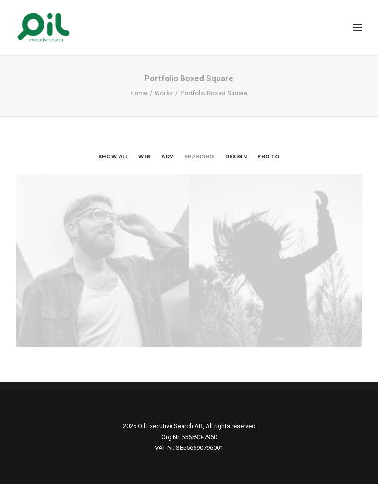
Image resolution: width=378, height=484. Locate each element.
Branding (199, 156)
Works (164, 93)
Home (138, 93)
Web (144, 156)
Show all (113, 156)
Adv (167, 156)
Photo (268, 156)
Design (236, 156)
